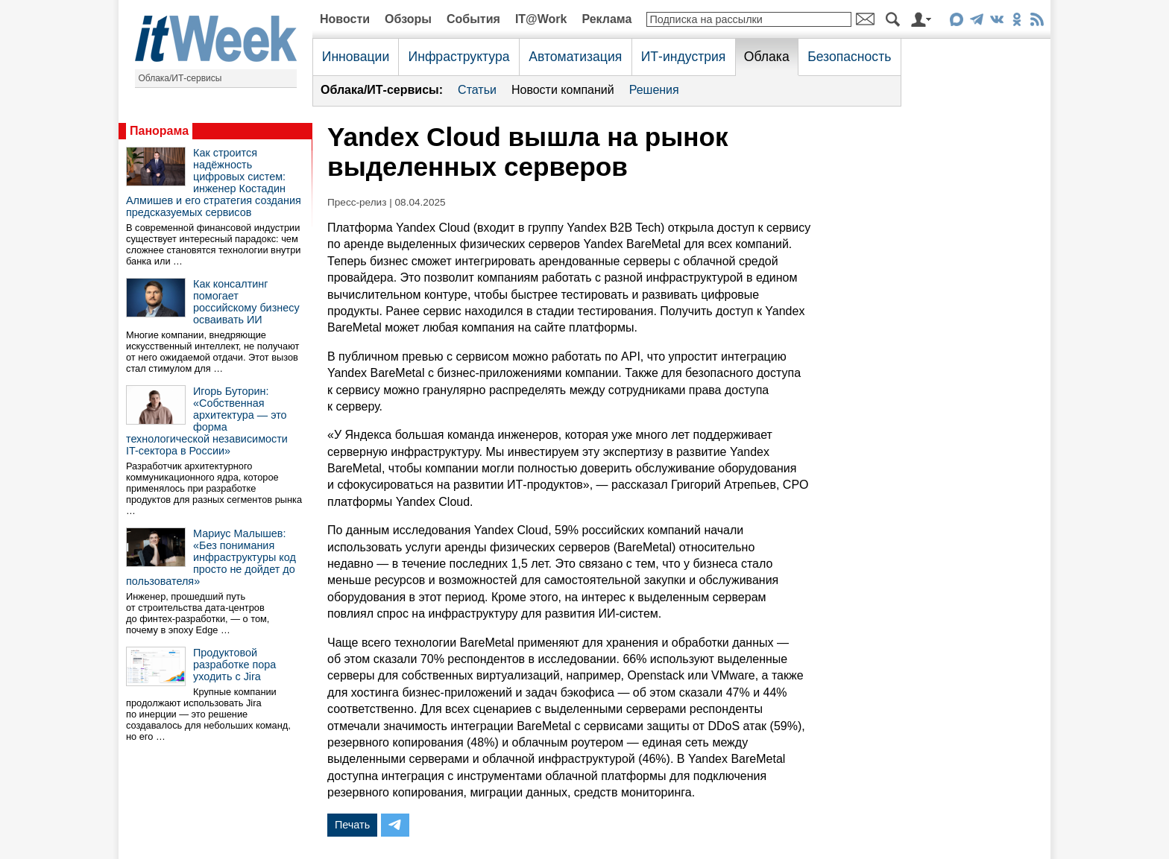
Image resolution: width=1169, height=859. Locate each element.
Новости (345, 19)
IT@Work (541, 19)
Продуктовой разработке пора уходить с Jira (234, 664)
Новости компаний (562, 89)
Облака (767, 56)
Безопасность (849, 56)
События (473, 19)
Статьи (477, 89)
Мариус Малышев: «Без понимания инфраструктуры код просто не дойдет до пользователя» (211, 557)
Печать (352, 825)
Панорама (159, 130)
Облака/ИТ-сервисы (180, 78)
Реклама (606, 19)
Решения (654, 89)
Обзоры (408, 19)
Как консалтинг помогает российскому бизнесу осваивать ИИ (246, 302)
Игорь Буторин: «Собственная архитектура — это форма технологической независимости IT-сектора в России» (207, 421)
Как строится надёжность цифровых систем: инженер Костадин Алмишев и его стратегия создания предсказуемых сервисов (213, 182)
